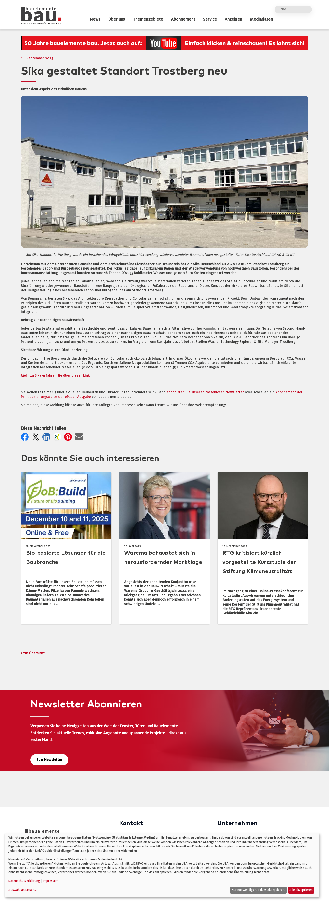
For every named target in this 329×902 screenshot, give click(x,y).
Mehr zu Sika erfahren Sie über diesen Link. (55, 375)
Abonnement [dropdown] (183, 19)
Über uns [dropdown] (116, 19)
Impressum (50, 881)
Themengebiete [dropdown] (148, 19)
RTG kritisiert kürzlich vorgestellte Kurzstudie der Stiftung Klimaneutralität (259, 562)
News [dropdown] (95, 19)
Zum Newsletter (49, 760)
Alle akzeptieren (301, 890)
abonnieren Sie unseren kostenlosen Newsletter (205, 392)
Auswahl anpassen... (22, 890)
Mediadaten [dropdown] (261, 19)
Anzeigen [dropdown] (233, 19)
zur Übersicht (34, 653)
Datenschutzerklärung (24, 881)
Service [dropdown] (210, 19)
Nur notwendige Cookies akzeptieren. (258, 890)
